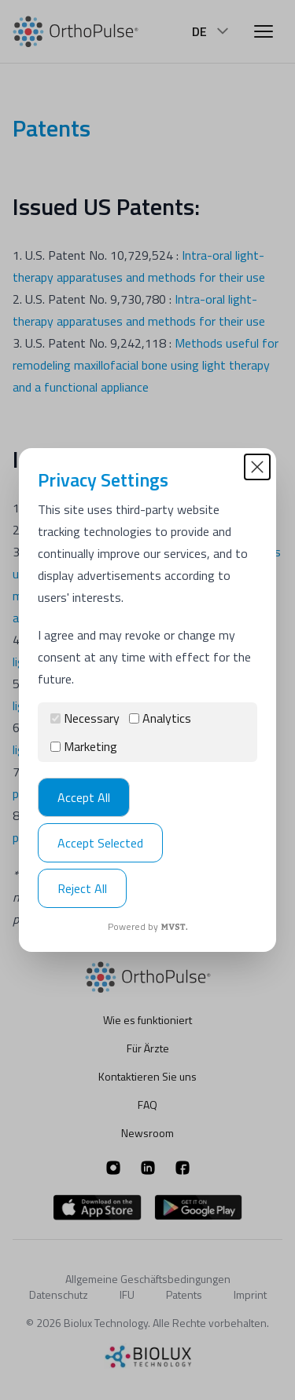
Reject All (82, 888)
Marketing (83, 746)
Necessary (85, 718)
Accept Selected (100, 842)
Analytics (160, 718)
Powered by (147, 927)
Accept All (83, 797)
